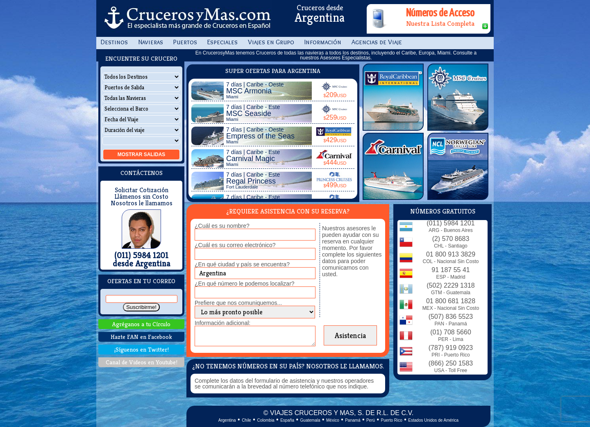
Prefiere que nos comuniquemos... (238, 303)
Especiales (222, 42)
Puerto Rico (391, 420)
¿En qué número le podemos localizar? (245, 283)
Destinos (114, 42)
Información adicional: (222, 323)
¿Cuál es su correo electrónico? (235, 245)
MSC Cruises (457, 97)
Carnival (393, 166)
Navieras (150, 42)
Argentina (227, 420)
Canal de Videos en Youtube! (141, 362)
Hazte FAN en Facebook (141, 337)
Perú (370, 420)
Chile (246, 420)
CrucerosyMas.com (186, 18)
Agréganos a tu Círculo (141, 324)
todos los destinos (349, 53)
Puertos (185, 42)
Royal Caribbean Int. (393, 97)
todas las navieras (304, 53)
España (287, 420)
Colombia (265, 420)
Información (322, 42)
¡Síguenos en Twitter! (141, 349)
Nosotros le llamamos (141, 203)
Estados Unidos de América (433, 420)
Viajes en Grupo (271, 42)
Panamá (352, 420)
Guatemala (310, 420)
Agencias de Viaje (377, 42)
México (332, 420)
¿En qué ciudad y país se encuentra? (242, 264)
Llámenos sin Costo (141, 196)
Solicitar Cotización (141, 190)
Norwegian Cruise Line (457, 166)
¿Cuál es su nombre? (222, 226)
